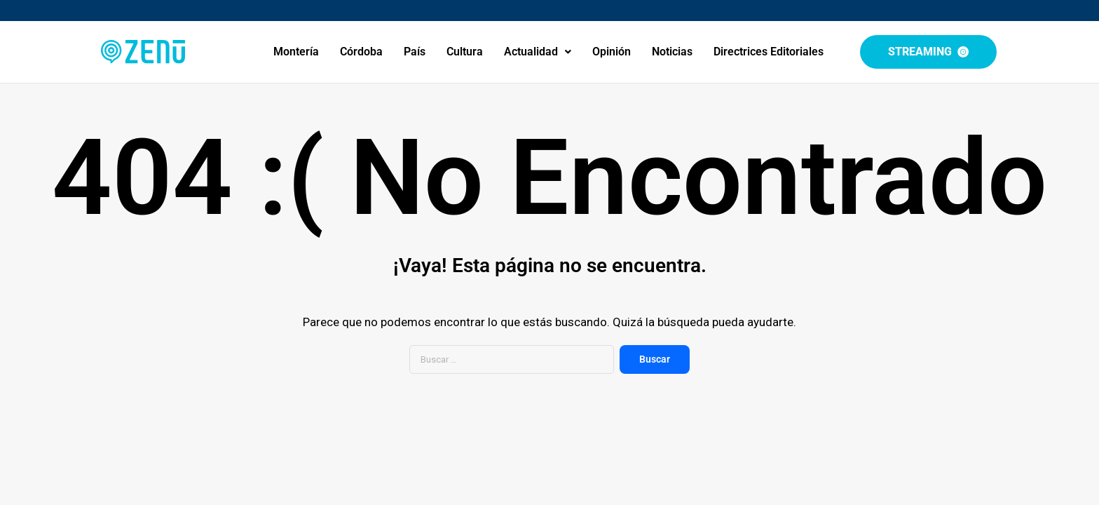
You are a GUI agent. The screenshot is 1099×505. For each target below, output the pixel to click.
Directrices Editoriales (769, 51)
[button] (537, 52)
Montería (296, 51)
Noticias (672, 51)
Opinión (611, 51)
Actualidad (537, 51)
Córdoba (361, 51)
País (414, 51)
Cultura (464, 51)
